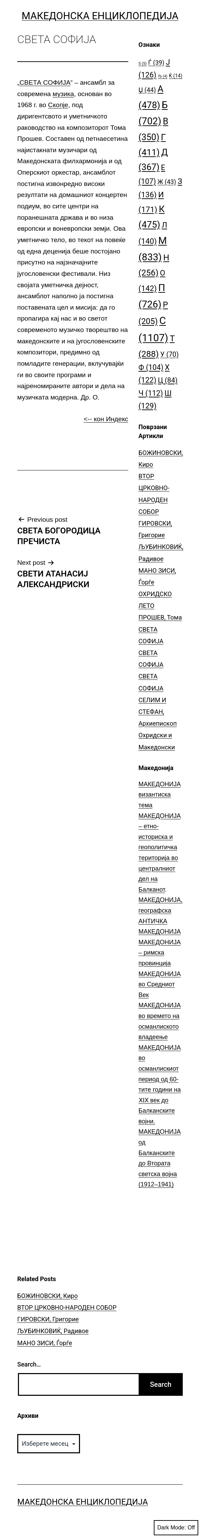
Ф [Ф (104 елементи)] (151, 367)
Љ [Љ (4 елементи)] (162, 76)
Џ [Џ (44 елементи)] (147, 89)
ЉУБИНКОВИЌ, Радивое (53, 1331)
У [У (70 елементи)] (169, 355)
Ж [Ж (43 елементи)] (167, 181)
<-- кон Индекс (106, 419)
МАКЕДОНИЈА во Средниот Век (160, 984)
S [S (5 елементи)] (143, 63)
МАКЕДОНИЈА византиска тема (160, 795)
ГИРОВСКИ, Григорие (48, 1319)
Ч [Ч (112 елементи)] (151, 393)
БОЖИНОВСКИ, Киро (47, 1295)
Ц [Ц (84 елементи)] (168, 380)
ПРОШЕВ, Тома (160, 617)
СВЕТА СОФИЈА (44, 82)
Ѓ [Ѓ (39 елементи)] (156, 62)
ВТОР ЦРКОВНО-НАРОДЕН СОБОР (67, 1307)
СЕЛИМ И (153, 700)
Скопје (58, 104)
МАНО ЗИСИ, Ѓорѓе (44, 1343)
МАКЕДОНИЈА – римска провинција (160, 953)
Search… (29, 1364)
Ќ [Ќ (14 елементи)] (175, 76)
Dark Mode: (176, 1528)
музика (63, 93)
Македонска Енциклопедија (100, 16)
